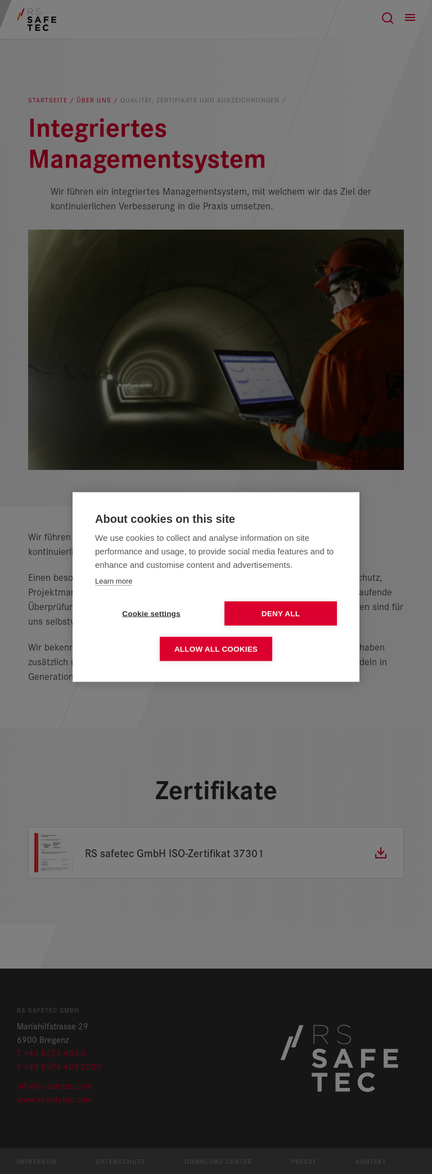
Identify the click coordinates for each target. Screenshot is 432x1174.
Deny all (281, 614)
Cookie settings (151, 614)
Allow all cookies (216, 649)
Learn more (113, 581)
